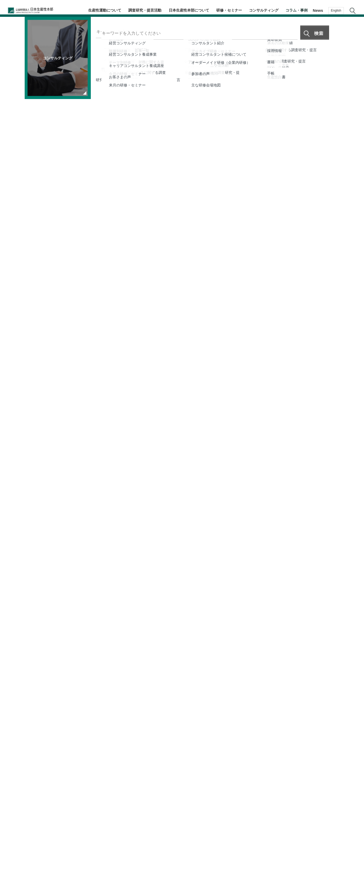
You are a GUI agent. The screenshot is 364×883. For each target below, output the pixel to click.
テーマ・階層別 (353, 403)
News (318, 10)
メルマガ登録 (353, 445)
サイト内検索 (352, 10)
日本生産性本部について (196, 10)
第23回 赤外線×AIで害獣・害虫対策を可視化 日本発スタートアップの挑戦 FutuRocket (249, 722)
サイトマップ (220, 861)
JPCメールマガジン (149, 861)
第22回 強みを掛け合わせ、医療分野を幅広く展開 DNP (88, 742)
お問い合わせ (353, 487)
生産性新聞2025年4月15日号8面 (69, 571)
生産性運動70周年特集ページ (51, 582)
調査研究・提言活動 (153, 10)
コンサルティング (267, 10)
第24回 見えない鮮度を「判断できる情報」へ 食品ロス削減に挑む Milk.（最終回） (96, 722)
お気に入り (353, 467)
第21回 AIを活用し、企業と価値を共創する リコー (237, 742)
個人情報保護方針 (187, 861)
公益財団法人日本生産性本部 (34, 10)
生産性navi (353, 424)
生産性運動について (115, 10)
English (336, 10)
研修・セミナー (234, 10)
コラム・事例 (298, 10)
